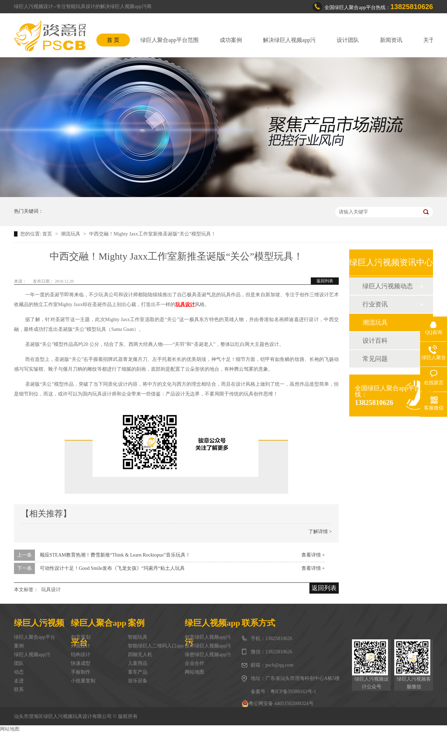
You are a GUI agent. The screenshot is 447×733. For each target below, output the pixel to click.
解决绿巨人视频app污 (289, 40)
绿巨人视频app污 (32, 654)
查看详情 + (313, 555)
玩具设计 (51, 589)
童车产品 (137, 672)
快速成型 (80, 663)
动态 (19, 672)
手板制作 (80, 672)
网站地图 (194, 672)
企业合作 (194, 663)
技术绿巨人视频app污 (208, 645)
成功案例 (231, 40)
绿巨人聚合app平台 (34, 637)
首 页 (113, 40)
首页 (47, 234)
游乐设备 (137, 680)
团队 (19, 663)
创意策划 (80, 637)
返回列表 (324, 280)
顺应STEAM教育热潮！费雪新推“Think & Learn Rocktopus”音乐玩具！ (115, 555)
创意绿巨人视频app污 (208, 637)
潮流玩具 (71, 234)
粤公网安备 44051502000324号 (278, 703)
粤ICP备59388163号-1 (293, 691)
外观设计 (80, 645)
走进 (19, 680)
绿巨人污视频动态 (387, 286)
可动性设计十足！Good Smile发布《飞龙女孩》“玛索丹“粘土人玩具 (112, 568)
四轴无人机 (140, 654)
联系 (19, 689)
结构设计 (80, 654)
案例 (19, 645)
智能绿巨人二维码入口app (156, 645)
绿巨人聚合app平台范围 (169, 40)
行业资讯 (375, 304)
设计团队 (348, 40)
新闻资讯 (391, 40)
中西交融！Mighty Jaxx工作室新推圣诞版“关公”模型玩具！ (152, 234)
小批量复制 (83, 680)
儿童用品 (137, 663)
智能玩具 (137, 637)
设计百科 (375, 340)
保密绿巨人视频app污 (208, 654)
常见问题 (375, 358)
